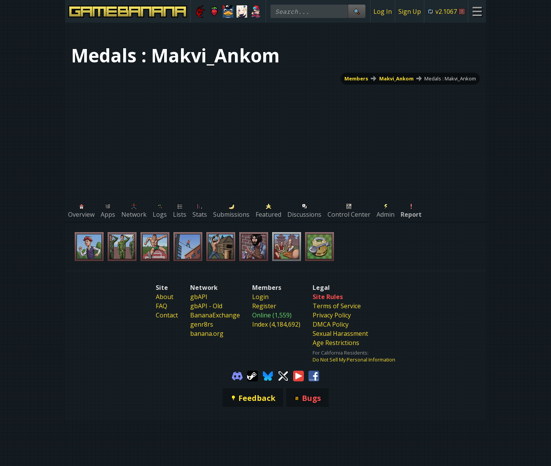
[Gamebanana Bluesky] (268, 375)
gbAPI (198, 297)
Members (356, 78)
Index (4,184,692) (276, 324)
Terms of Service (337, 306)
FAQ (161, 306)
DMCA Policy (331, 324)
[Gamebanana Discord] (237, 375)
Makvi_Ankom (396, 78)
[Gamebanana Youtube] (298, 375)
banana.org (206, 333)
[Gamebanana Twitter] (283, 375)
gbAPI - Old (206, 306)
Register (264, 306)
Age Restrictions (336, 342)
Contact (167, 315)
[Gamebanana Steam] (252, 375)
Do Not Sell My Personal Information (354, 359)
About (164, 297)
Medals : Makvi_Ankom (450, 78)
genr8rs (201, 324)
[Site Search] (356, 11)
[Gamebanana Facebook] (314, 375)
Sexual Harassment (340, 333)
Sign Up (409, 11)
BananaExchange (215, 315)
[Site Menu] (477, 11)
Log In (382, 11)
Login (260, 297)
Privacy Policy (332, 315)
